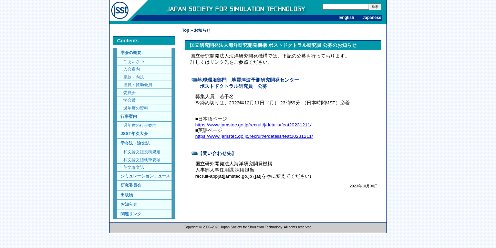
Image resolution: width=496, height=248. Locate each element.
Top (185, 30)
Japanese (371, 17)
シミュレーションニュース (145, 176)
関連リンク (131, 213)
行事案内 (129, 116)
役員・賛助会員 (137, 84)
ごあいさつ (133, 61)
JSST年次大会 (134, 133)
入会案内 (131, 69)
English (346, 17)
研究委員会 (131, 185)
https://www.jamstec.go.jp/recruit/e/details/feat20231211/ (254, 136)
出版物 (127, 195)
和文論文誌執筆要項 (142, 159)
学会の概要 (131, 52)
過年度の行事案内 (139, 125)
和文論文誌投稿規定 (142, 151)
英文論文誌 (133, 167)
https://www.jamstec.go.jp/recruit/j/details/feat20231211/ (253, 124)
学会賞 (129, 100)
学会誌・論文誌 (135, 143)
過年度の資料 (135, 108)
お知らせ (129, 204)
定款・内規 (133, 77)
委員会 (129, 92)
